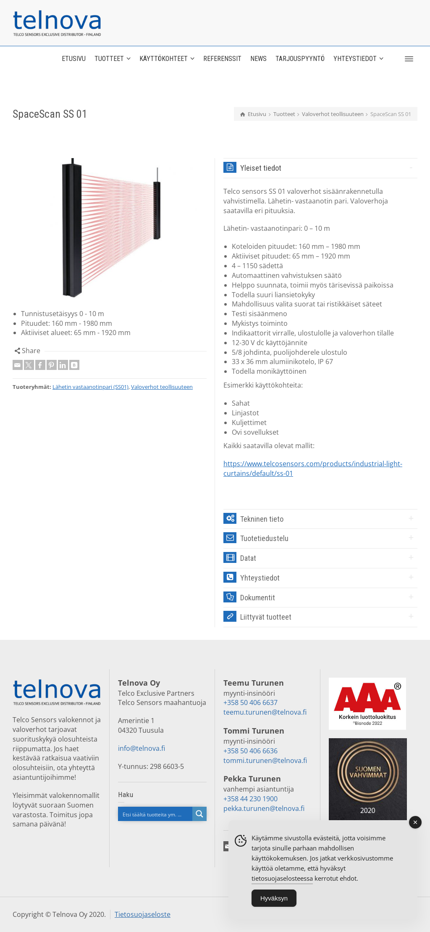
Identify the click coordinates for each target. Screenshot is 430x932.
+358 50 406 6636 (250, 750)
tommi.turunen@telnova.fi (265, 760)
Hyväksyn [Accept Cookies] (274, 903)
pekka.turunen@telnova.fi (263, 808)
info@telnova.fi (141, 748)
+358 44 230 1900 (250, 798)
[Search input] (156, 813)
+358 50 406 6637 (250, 702)
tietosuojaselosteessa (282, 883)
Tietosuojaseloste (142, 914)
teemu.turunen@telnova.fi (265, 712)
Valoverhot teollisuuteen (162, 387)
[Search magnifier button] (199, 814)
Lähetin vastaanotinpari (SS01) (90, 387)
